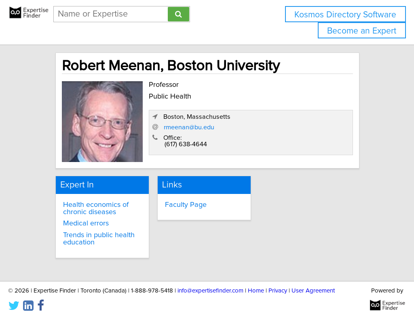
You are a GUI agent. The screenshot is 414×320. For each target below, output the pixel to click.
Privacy (277, 291)
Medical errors (86, 223)
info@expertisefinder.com (210, 291)
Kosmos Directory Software (345, 15)
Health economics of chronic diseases (96, 208)
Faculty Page (186, 204)
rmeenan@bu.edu (189, 127)
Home (256, 291)
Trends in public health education (99, 239)
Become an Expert (361, 31)
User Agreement (313, 291)
